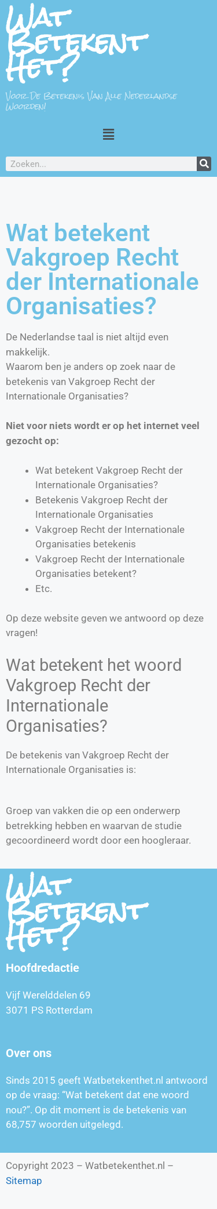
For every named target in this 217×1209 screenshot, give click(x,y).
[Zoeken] (204, 164)
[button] (108, 134)
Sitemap (24, 1180)
